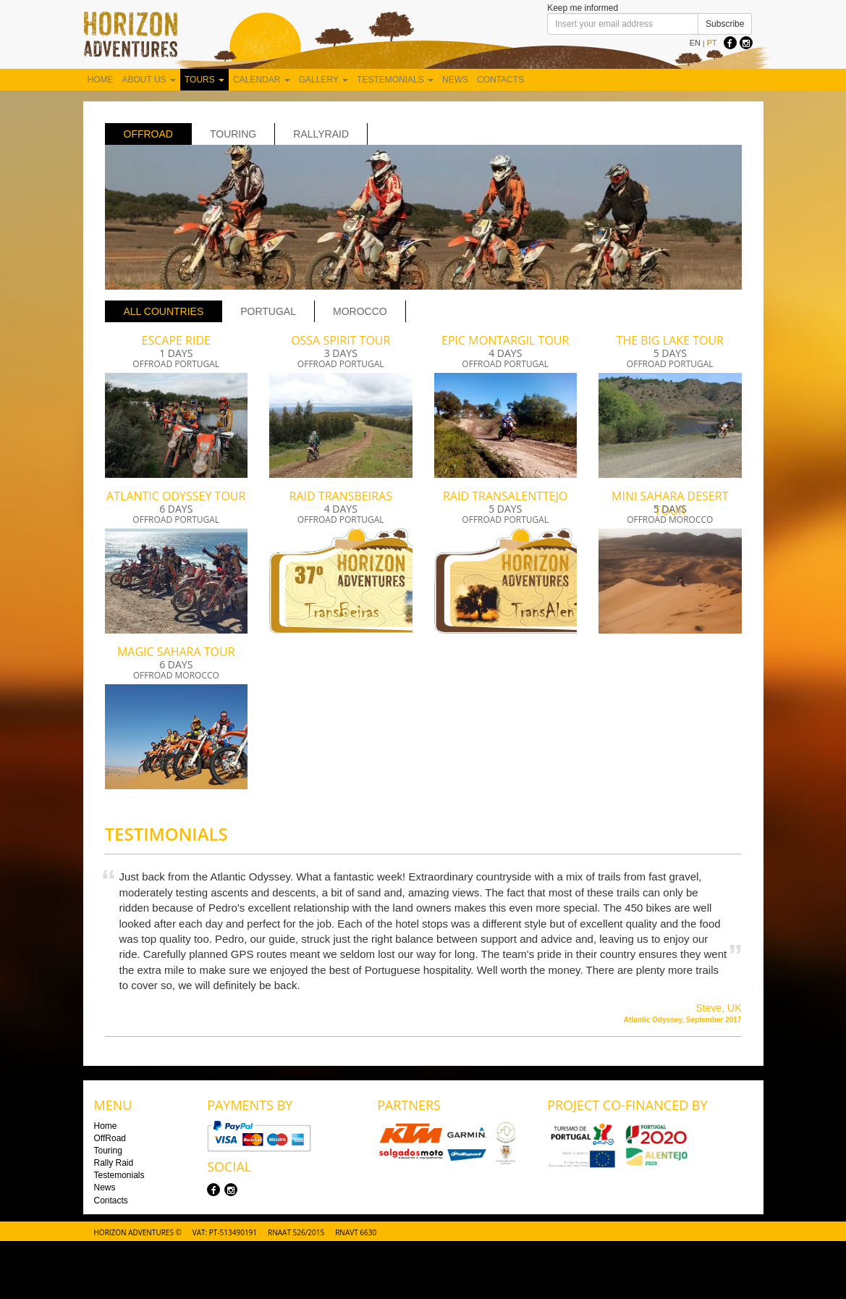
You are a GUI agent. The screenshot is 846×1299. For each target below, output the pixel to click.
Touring (233, 134)
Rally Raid (114, 1163)
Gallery (323, 80)
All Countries (164, 311)
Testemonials (395, 80)
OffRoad (148, 134)
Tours (204, 80)
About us (149, 80)
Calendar (261, 80)
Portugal (268, 311)
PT (712, 42)
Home (101, 80)
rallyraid (321, 134)
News (455, 80)
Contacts (500, 80)
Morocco (360, 311)
